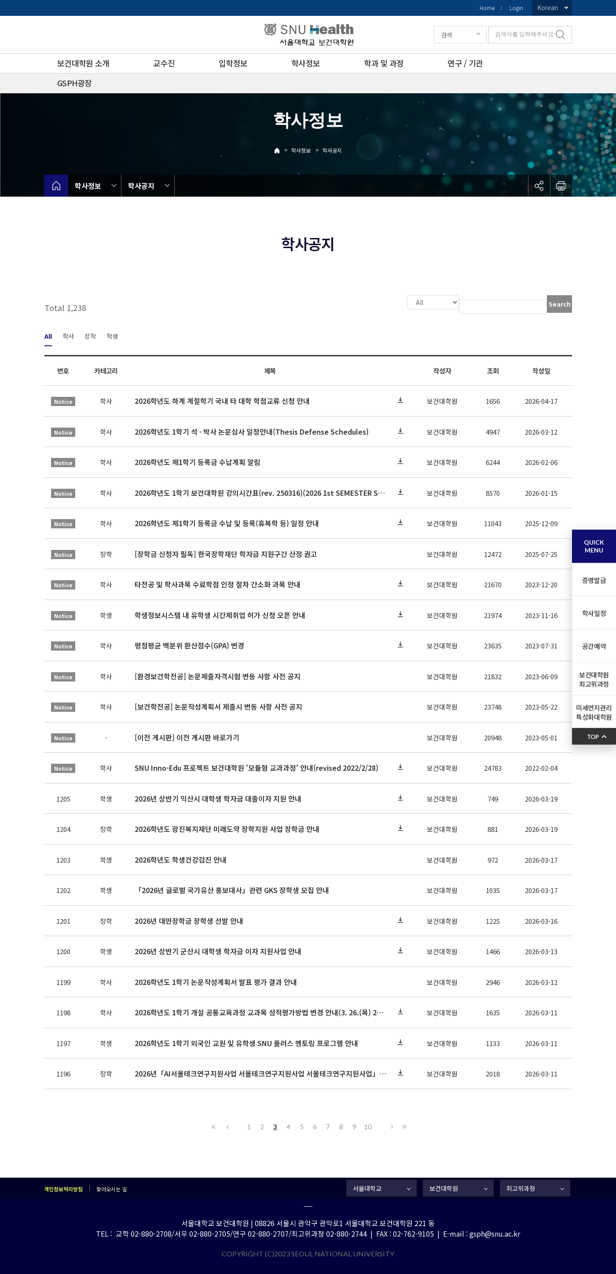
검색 (446, 34)
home (56, 186)
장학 (90, 335)
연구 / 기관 (465, 63)
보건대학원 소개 (83, 63)
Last (403, 1125)
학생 (112, 335)
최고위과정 (520, 1187)
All (48, 335)
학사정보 (305, 63)
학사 (68, 335)
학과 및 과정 (383, 63)
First (213, 1125)
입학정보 (233, 63)
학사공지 (332, 150)
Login (516, 7)
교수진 (164, 63)
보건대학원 (443, 1187)
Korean (548, 7)
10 (368, 1126)
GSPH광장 (74, 82)
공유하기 (539, 186)
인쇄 (561, 186)
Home (487, 7)
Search (560, 304)
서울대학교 (367, 1187)
